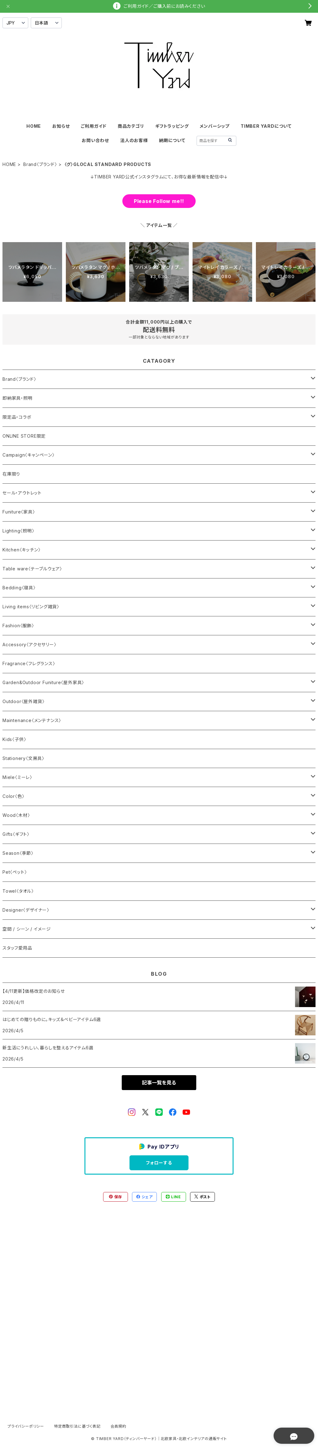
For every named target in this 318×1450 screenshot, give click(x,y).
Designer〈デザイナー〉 (25, 910)
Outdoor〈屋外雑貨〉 (23, 701)
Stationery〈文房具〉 (23, 758)
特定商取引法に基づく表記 (77, 1426)
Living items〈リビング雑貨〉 (30, 606)
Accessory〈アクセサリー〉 (29, 644)
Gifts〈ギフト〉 (16, 834)
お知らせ (61, 126)
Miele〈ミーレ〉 (17, 777)
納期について (172, 140)
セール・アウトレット (22, 492)
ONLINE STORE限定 (24, 436)
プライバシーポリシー (25, 1426)
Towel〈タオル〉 (18, 891)
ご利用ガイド (94, 126)
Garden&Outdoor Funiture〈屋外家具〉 (43, 682)
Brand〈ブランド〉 (40, 164)
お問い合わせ (95, 140)
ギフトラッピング (172, 126)
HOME (33, 126)
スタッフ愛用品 (17, 948)
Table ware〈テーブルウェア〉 (32, 568)
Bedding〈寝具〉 (19, 587)
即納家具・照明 (17, 398)
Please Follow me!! (159, 201)
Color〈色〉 (13, 796)
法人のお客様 (134, 140)
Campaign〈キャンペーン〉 (28, 455)
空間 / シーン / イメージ (26, 929)
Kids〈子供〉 (14, 739)
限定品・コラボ (17, 417)
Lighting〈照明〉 (18, 530)
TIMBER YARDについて (266, 126)
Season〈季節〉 (18, 853)
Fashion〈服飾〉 (18, 625)
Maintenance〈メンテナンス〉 (31, 720)
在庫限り (11, 473)
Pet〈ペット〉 (14, 872)
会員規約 (118, 1426)
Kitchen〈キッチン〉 (21, 549)
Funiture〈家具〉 (18, 511)
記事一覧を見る (159, 1082)
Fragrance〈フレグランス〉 (28, 663)
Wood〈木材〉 (16, 815)
